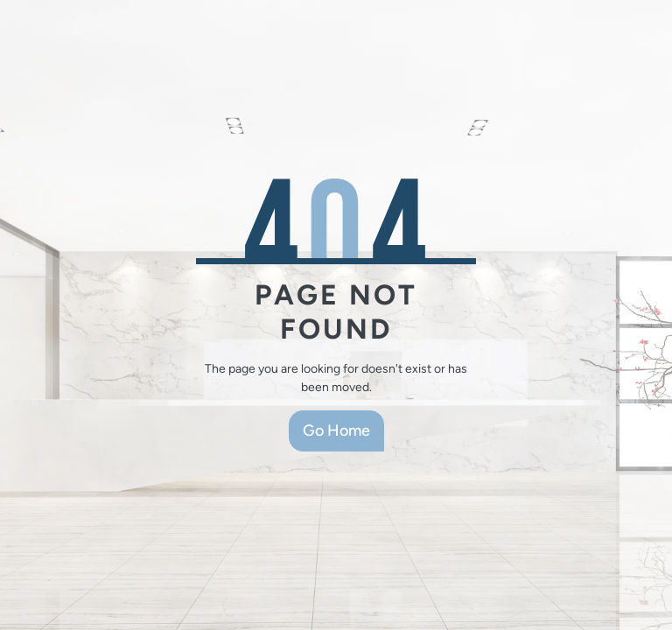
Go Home (336, 430)
